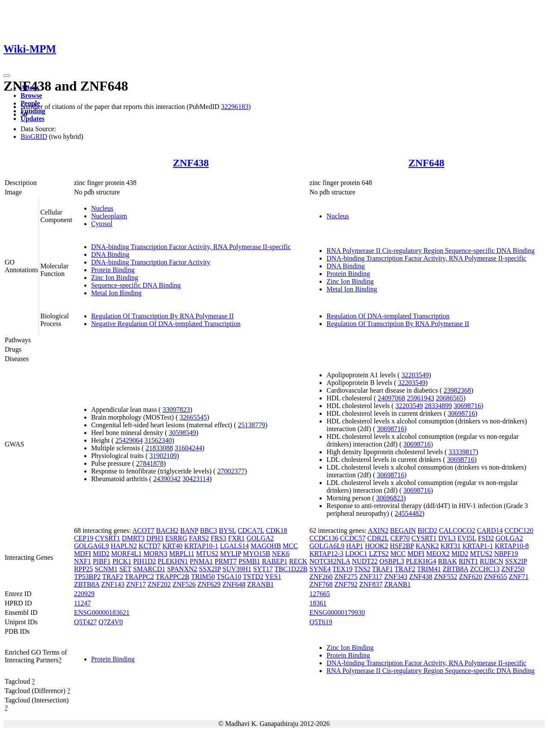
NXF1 (82, 561)
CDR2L (377, 538)
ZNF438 (191, 162)
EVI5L (466, 538)
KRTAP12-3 (326, 553)
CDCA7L (251, 530)
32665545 (193, 417)
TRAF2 (112, 576)
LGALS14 (234, 545)
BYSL (227, 530)
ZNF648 (426, 162)
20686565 (449, 398)
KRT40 (173, 545)
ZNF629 (208, 584)
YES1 (273, 576)
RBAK (447, 561)
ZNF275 (346, 576)
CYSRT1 (107, 538)
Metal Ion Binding (116, 293)
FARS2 (199, 538)
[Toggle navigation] (6, 75)
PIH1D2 (144, 561)
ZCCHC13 (484, 569)
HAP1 (354, 545)
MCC (290, 545)
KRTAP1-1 (477, 545)
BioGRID (34, 136)
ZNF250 (512, 569)
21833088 (159, 448)
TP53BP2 (87, 576)
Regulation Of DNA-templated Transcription (388, 316)
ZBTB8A (87, 584)
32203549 (415, 375)
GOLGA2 (260, 538)
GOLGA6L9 (91, 545)
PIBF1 (102, 561)
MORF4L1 (126, 553)
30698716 (467, 405)
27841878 (149, 463)
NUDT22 (364, 561)
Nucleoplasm (109, 216)
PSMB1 (249, 561)
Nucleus (102, 208)
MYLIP (230, 553)
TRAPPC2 (139, 576)
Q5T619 (320, 622)
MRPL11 (181, 553)
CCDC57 (353, 538)
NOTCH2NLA (329, 561)
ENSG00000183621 (102, 612)
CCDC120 (518, 530)
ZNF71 (518, 576)
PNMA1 (201, 561)
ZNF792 (346, 584)
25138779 (251, 425)
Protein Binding (113, 269)
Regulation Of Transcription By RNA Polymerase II (162, 316)
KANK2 (427, 545)
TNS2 (362, 569)
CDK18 (276, 530)
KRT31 (451, 545)
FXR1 (236, 538)
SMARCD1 (149, 569)
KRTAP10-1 (201, 545)
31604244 (188, 448)
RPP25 (83, 569)
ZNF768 (320, 584)
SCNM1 (106, 569)
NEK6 (281, 553)
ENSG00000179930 (337, 612)
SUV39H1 (237, 569)
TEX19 (342, 569)
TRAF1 (382, 569)
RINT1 (468, 561)
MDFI (82, 553)
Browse (31, 95)
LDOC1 (356, 553)
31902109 (163, 455)
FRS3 (218, 538)
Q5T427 (85, 622)
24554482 (408, 513)
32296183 (235, 106)
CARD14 (490, 530)
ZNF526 (184, 584)
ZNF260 (320, 576)
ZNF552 (445, 576)
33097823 (176, 409)
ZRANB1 (260, 584)
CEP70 (400, 538)
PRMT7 (226, 561)
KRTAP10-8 (512, 545)
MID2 (101, 553)
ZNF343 (395, 576)
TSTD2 (253, 576)
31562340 (158, 440)
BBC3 (208, 530)
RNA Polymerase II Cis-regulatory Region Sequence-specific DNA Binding (430, 250)
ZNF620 (470, 576)
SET (125, 569)
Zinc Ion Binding (114, 277)
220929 (84, 593)
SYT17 (263, 569)
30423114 (195, 478)
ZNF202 (159, 584)
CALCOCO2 (457, 530)
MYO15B (256, 553)
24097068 (391, 398)
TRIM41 (429, 569)
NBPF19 (506, 553)
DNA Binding (110, 254)
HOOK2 (376, 545)
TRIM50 (203, 576)
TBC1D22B (291, 569)
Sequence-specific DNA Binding (136, 285)
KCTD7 (150, 545)
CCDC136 (323, 538)
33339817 (462, 451)
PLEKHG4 (421, 561)
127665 (319, 593)
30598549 (182, 432)
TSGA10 (228, 576)
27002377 (231, 471)
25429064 (129, 440)
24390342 (167, 478)
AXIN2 (378, 530)
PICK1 (122, 561)
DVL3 (447, 538)
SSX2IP (210, 569)
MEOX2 (438, 553)
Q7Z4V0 (110, 622)
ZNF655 (495, 576)
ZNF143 (112, 584)
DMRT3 (133, 538)
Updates (32, 118)
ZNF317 (370, 576)
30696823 (389, 498)
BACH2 (167, 530)
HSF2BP (402, 545)
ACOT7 (143, 530)
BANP (189, 530)
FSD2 (486, 538)
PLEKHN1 (173, 561)
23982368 (457, 390)
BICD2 (427, 530)
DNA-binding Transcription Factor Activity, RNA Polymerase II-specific (191, 246)
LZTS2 (378, 553)
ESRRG (176, 538)
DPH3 (154, 538)
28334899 (438, 405)
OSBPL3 (391, 561)
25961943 (420, 398)
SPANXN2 (182, 569)
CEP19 (83, 538)
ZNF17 (136, 584)
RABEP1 (274, 561)
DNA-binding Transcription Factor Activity (150, 262)
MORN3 (155, 553)
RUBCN (492, 561)
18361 (317, 603)
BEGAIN (403, 530)
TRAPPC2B (173, 576)
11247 (82, 603)
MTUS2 (207, 553)
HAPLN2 (124, 545)
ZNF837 (370, 584)
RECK (298, 561)
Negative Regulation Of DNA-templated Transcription (165, 323)
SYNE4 (320, 569)
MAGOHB (266, 545)
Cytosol (102, 223)
